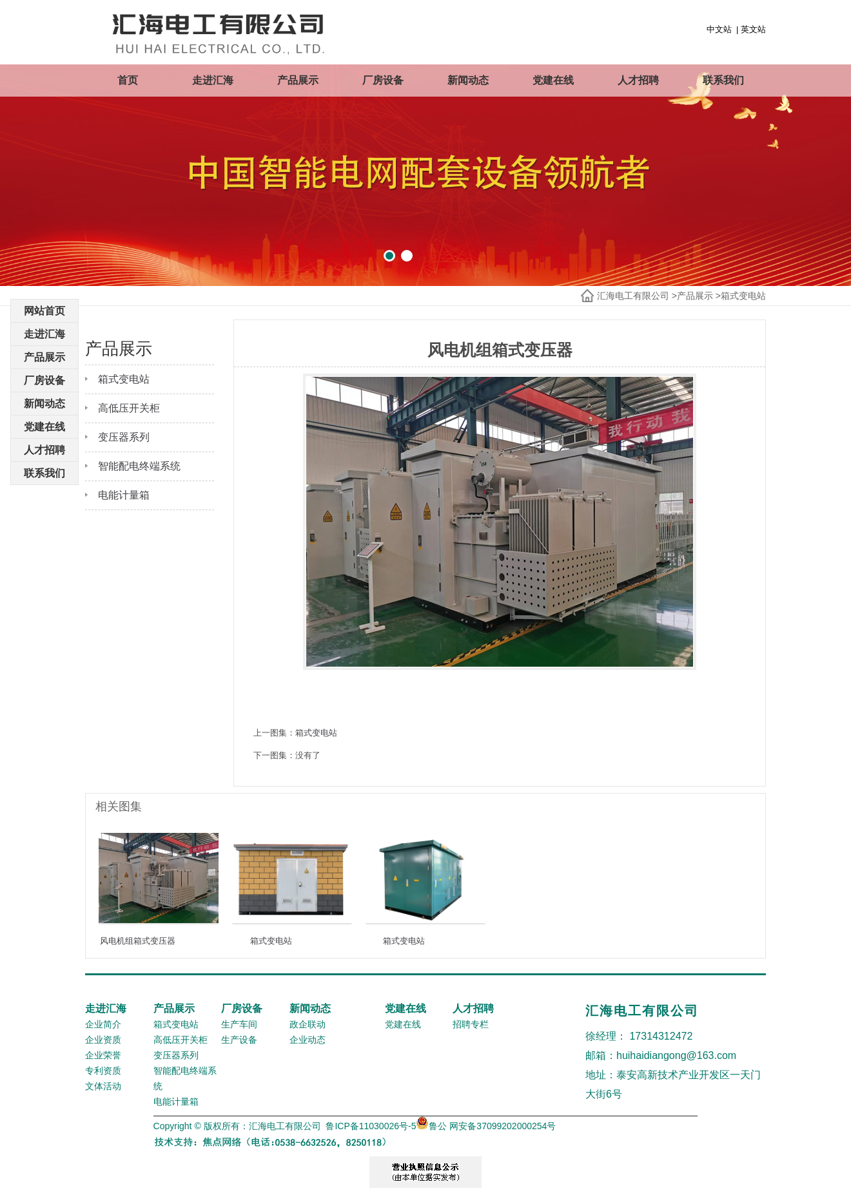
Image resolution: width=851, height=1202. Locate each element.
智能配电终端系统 (139, 466)
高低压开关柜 (129, 408)
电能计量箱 (124, 495)
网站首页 (44, 310)
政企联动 (307, 1024)
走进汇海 (212, 80)
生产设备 (239, 1040)
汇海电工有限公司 (633, 296)
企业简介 (103, 1024)
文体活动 (103, 1086)
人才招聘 (638, 80)
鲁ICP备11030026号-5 (371, 1126)
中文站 (719, 29)
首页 (127, 80)
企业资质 (103, 1040)
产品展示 (297, 80)
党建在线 (553, 80)
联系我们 (723, 80)
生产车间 (239, 1024)
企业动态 (307, 1040)
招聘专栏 (471, 1024)
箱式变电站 (743, 296)
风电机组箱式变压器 (137, 941)
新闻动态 (468, 80)
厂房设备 (383, 80)
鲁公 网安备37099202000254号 (486, 1126)
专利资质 (103, 1070)
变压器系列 (124, 437)
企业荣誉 (103, 1055)
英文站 (753, 29)
